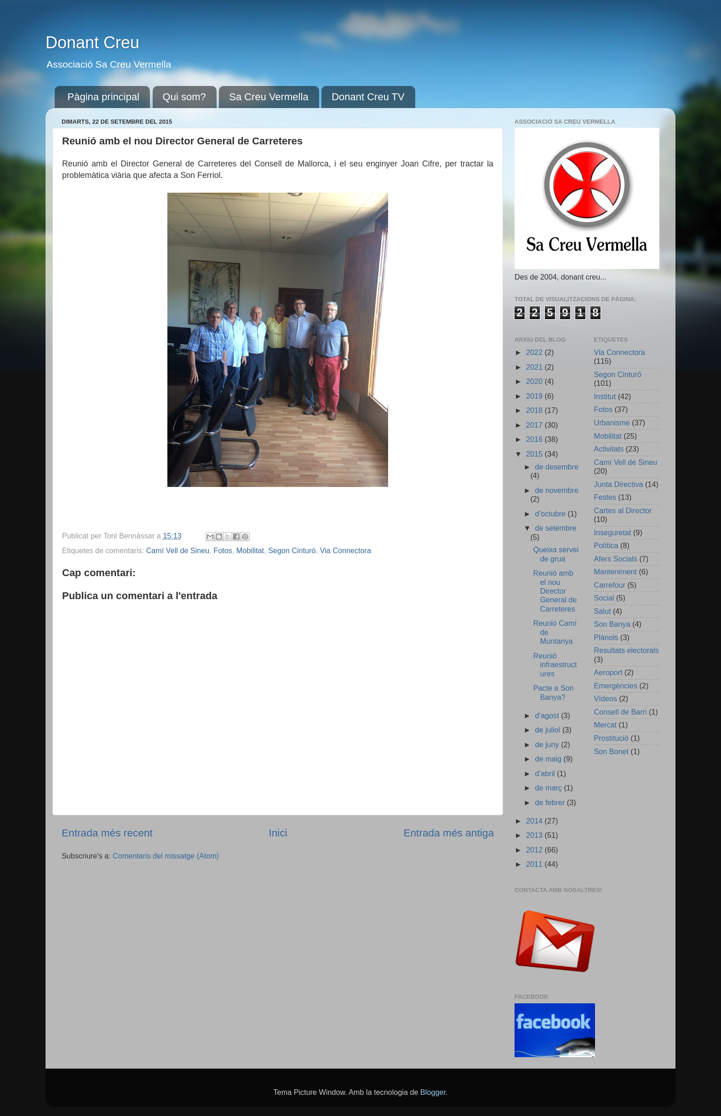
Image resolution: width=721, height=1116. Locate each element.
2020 (535, 381)
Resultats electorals (626, 650)
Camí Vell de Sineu (178, 550)
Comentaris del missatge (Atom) (166, 856)
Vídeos (605, 698)
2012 (535, 850)
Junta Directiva (618, 484)
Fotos (222, 550)
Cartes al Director (623, 510)
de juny (548, 744)
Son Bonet (611, 751)
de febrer (550, 802)
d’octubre (551, 513)
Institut (605, 396)
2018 (535, 410)
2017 (535, 425)
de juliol (548, 730)
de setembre (555, 528)
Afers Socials (615, 559)
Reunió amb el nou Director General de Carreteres (555, 591)
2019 (535, 396)
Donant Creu (92, 42)
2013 (535, 835)
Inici (278, 833)
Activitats (609, 449)
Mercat (605, 725)
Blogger (433, 1092)
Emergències (615, 685)
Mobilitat (250, 550)
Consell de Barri (620, 712)
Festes (605, 497)
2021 (535, 367)
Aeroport (608, 672)
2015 (535, 454)
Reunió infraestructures (555, 665)
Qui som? (184, 97)
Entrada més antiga (448, 833)
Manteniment (615, 571)
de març (549, 788)
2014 (535, 821)
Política (606, 545)
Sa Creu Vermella (268, 97)
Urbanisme (612, 422)
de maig (549, 759)
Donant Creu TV (368, 97)
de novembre (556, 490)
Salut (602, 611)
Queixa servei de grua (555, 553)
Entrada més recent (107, 833)
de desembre (556, 467)
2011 (535, 864)
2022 (535, 352)
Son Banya (612, 624)
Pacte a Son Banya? (553, 692)
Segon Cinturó (292, 550)
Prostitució (611, 738)
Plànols (606, 637)
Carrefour (609, 585)
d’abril (546, 773)
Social (604, 598)
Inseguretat (612, 532)
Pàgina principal (104, 97)
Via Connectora (345, 550)
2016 (535, 439)
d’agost (548, 715)
